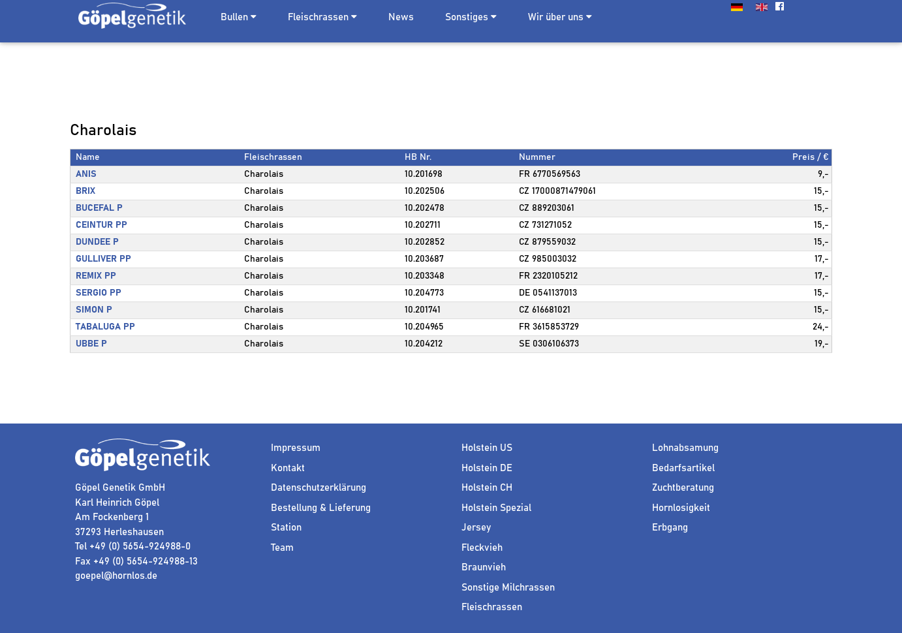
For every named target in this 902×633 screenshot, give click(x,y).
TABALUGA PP (105, 327)
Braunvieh (483, 567)
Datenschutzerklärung (318, 488)
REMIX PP (96, 276)
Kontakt (288, 468)
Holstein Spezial (496, 508)
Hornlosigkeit (681, 508)
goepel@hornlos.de (116, 576)
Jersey (476, 528)
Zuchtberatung (683, 488)
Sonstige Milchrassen (508, 588)
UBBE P (91, 343)
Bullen (234, 17)
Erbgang (670, 528)
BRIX (85, 191)
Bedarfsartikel (683, 468)
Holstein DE (486, 468)
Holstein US (486, 448)
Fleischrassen (318, 17)
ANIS (86, 174)
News (401, 17)
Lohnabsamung (685, 448)
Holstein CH (486, 488)
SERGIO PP (98, 293)
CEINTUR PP (101, 225)
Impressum (295, 448)
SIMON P (94, 310)
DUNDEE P (97, 242)
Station (286, 528)
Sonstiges (471, 17)
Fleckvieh (482, 548)
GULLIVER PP (103, 259)
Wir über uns (560, 17)
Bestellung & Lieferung (321, 508)
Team (282, 548)
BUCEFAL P (99, 208)
